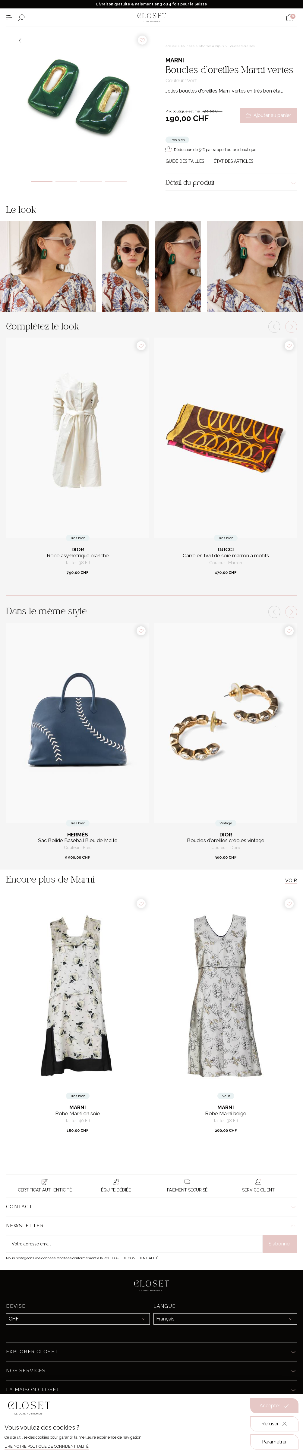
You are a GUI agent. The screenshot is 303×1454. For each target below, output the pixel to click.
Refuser (274, 1424)
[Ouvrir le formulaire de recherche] (21, 17)
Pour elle (188, 46)
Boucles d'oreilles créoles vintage (225, 840)
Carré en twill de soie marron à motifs (226, 556)
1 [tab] (41, 181)
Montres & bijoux (212, 46)
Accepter (274, 1406)
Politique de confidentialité (131, 1258)
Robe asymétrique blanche (78, 556)
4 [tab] (116, 181)
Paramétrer (274, 1442)
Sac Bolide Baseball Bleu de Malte (78, 840)
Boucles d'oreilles (241, 46)
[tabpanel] (79, 99)
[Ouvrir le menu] (9, 18)
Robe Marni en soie (77, 1113)
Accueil (172, 46)
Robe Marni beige (225, 1113)
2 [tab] (66, 181)
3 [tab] (91, 181)
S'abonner (280, 1244)
